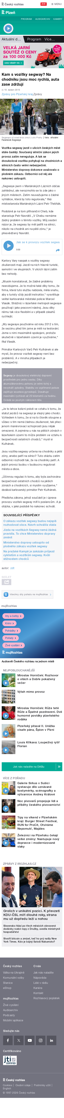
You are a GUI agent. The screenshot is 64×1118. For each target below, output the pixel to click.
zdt (12, 568)
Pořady (10, 637)
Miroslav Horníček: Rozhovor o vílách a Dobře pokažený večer (38, 679)
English (7, 1088)
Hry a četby (13, 615)
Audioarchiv (42, 19)
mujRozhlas (9, 606)
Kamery (57, 19)
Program (26, 19)
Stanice (8, 982)
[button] (57, 250)
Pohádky (11, 630)
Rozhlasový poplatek (46, 998)
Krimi (9, 623)
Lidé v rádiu (40, 982)
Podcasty (9, 1015)
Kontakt (38, 993)
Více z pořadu (14, 778)
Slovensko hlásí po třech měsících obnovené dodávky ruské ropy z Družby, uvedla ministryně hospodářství (31, 928)
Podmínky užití (42, 1085)
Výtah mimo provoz (31, 691)
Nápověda (39, 977)
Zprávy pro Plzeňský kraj (17, 94)
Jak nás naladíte (43, 972)
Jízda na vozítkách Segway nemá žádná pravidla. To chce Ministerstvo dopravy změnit (29, 533)
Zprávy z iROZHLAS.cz (19, 863)
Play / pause (8, 246)
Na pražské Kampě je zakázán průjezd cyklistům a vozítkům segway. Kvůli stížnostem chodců (29, 555)
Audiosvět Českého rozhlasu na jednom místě (28, 661)
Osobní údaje (23, 1085)
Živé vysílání (13, 645)
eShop (7, 988)
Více (50, 39)
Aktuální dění (12, 39)
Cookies (7, 1085)
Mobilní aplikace (13, 1020)
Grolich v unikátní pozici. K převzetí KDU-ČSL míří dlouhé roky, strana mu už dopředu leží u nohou (31, 915)
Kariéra (37, 988)
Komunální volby (13, 977)
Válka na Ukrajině (13, 972)
